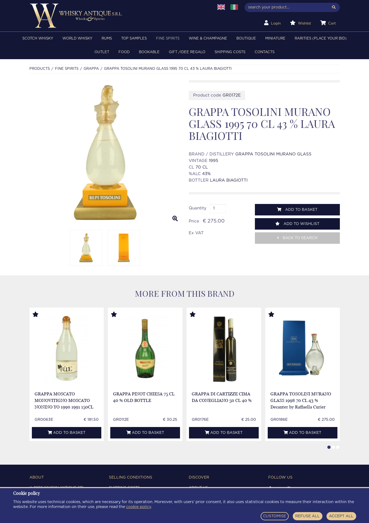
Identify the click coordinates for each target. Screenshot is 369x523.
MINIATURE (275, 38)
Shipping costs (230, 52)
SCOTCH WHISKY (37, 38)
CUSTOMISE (274, 516)
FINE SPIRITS (167, 38)
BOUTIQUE (246, 38)
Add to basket (297, 210)
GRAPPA (91, 69)
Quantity (197, 208)
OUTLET (101, 52)
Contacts (265, 52)
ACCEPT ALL (341, 516)
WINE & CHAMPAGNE (208, 38)
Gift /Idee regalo (187, 52)
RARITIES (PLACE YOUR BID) (321, 38)
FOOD (124, 52)
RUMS (107, 38)
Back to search (297, 238)
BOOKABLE (149, 52)
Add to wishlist (297, 224)
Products (39, 69)
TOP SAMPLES (134, 38)
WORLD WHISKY (77, 38)
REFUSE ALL (307, 516)
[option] (105, 153)
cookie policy (138, 507)
